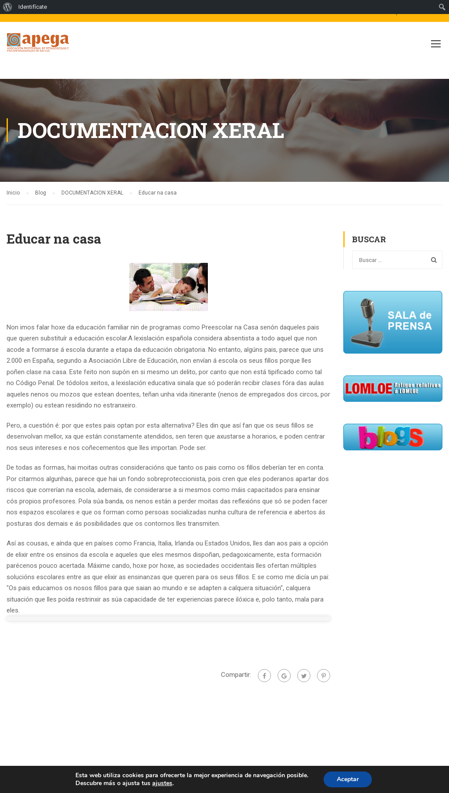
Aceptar (348, 779)
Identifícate (32, 7)
